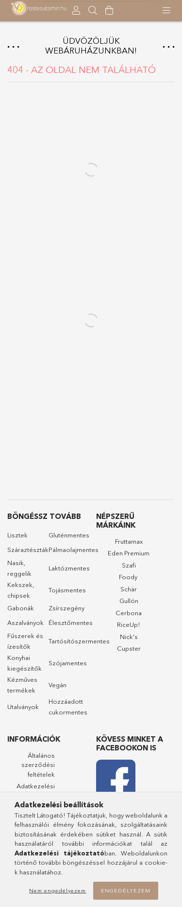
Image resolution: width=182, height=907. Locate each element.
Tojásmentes (67, 590)
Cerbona (129, 613)
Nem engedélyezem (57, 890)
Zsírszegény (66, 608)
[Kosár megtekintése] (109, 10)
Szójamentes (68, 663)
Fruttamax (129, 541)
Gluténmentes (69, 535)
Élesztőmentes (71, 622)
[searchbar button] (92, 10)
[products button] (166, 10)
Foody (128, 577)
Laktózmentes (69, 568)
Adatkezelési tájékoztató (36, 791)
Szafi (129, 565)
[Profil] (76, 10)
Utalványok (23, 707)
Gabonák (20, 608)
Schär (128, 589)
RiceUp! (128, 624)
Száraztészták (28, 549)
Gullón (128, 601)
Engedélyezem (125, 890)
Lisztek (17, 535)
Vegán (57, 685)
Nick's (129, 636)
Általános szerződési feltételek (38, 764)
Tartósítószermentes (79, 641)
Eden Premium (128, 553)
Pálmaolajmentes (74, 549)
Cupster (129, 648)
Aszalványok (25, 622)
